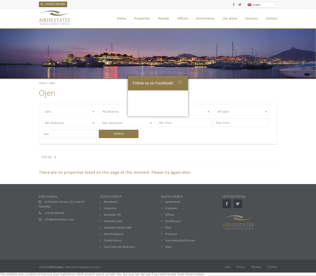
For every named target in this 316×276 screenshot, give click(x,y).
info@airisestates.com (59, 219)
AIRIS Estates (55, 267)
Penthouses (173, 221)
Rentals (163, 18)
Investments (205, 18)
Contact (271, 18)
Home (121, 18)
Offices (182, 18)
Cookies (272, 267)
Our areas (230, 18)
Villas (168, 247)
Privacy (240, 267)
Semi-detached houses (180, 240)
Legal (227, 267)
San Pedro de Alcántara (119, 247)
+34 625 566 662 (54, 213)
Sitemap (256, 267)
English (254, 4)
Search (119, 134)
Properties (142, 18)
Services (251, 18)
